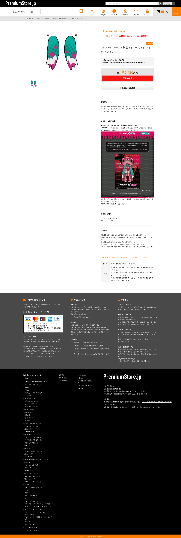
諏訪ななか (27, 434)
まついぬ (27, 484)
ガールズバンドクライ (31, 407)
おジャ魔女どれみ (30, 398)
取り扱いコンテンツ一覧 (23, 12)
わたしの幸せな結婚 (30, 530)
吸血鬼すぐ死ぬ (29, 409)
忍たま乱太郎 (28, 454)
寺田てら (27, 445)
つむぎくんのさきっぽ (31, 443)
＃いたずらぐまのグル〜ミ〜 (121, 257)
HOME (29, 18)
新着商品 (61, 375)
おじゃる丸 (27, 395)
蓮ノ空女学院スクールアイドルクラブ (36, 459)
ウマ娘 (26, 387)
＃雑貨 (144, 257)
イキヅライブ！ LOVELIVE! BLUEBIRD (36, 382)
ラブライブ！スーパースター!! (33, 509)
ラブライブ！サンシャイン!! (33, 501)
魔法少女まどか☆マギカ (32, 476)
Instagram (103, 12)
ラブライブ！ (28, 498)
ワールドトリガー (30, 525)
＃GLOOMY (106, 257)
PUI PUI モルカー (29, 468)
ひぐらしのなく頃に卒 (31, 465)
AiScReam (27, 379)
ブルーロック (28, 470)
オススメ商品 (63, 378)
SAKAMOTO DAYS (30, 432)
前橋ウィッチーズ (30, 479)
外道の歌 (27, 415)
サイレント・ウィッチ (31, 426)
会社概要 (80, 388)
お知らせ (114, 12)
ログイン (147, 12)
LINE (81, 12)
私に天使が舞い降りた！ (32, 527)
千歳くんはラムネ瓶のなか (32, 437)
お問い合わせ (82, 375)
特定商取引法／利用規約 (85, 382)
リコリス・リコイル (30, 522)
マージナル (27, 490)
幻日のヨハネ (28, 418)
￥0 (162, 11)
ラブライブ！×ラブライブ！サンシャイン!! (37, 506)
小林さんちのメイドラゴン (32, 423)
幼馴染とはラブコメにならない (34, 393)
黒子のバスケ (28, 412)
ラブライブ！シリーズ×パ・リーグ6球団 (37, 504)
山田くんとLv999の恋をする (33, 487)
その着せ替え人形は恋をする (33, 440)
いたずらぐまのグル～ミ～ (41, 18)
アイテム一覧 (63, 380)
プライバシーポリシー (85, 385)
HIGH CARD (28, 457)
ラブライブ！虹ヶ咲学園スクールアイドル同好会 (38, 518)
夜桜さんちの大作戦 (30, 495)
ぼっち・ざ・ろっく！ (31, 473)
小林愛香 (27, 420)
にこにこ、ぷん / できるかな (33, 451)
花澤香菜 (27, 462)
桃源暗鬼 (27, 448)
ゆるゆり (27, 493)
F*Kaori (26, 390)
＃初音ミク (137, 257)
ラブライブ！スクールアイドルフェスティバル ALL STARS (38, 513)
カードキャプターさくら (32, 404)
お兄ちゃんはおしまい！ (32, 401)
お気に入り (136, 12)
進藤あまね (27, 429)
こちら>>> (51, 356)
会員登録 (125, 12)
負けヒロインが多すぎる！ (32, 481)
